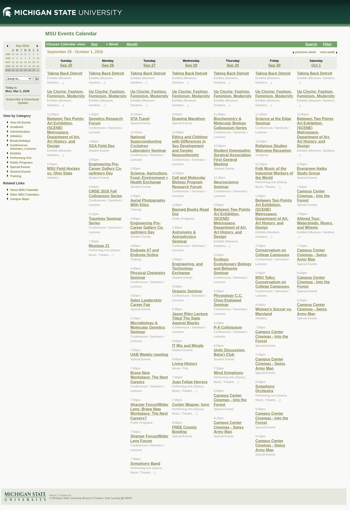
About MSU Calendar (24, 190)
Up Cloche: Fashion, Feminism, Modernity (66, 93)
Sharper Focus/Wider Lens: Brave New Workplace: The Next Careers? (149, 411)
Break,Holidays (20, 140)
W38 (8, 66)
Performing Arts (21, 158)
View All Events (20, 122)
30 (21, 54)
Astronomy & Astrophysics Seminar (184, 236)
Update (23, 103)
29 (17, 54)
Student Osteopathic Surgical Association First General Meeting (232, 157)
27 (21, 70)
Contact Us (64, 495)
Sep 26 (108, 65)
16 (33, 62)
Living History (184, 363)
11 (13, 62)
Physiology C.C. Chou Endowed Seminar (228, 300)
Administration (20, 131)
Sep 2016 (22, 45)
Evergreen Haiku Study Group (312, 170)
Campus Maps (19, 199)
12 (17, 62)
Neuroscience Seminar (226, 184)
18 (13, 66)
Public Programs (21, 162)
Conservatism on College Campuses (272, 252)
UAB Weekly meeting (149, 354)
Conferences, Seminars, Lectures (23, 147)
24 (38, 66)
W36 (8, 58)
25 (13, 70)
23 (33, 66)
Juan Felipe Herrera (189, 382)
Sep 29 (233, 65)
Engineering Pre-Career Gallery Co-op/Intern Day (105, 168)
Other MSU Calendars (24, 194)
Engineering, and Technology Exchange (187, 268)
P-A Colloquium (228, 327)
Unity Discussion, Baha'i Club (230, 352)
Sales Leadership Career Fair (146, 302)
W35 (8, 54)
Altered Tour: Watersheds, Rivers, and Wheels (315, 223)
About (52, 495)
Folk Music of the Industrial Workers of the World (274, 173)
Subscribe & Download (22, 99)
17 (38, 62)
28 (13, 54)
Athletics (16, 136)
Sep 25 (66, 65)
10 (38, 58)
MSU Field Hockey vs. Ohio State (63, 170)
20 (21, 66)
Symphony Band (145, 463)
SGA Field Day (102, 146)
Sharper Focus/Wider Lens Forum (149, 438)
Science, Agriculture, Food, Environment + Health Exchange (149, 177)
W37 (8, 62)
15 (29, 62)
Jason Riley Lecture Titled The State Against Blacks (190, 318)
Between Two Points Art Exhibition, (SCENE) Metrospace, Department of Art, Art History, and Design (65, 132)
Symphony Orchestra (265, 388)
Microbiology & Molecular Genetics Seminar (147, 327)
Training (15, 176)
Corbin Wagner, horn (190, 404)
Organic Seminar (187, 291)
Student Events (20, 171)
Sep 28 (191, 65)
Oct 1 (316, 65)
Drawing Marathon (188, 119)
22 (29, 66)
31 (25, 54)
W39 (8, 70)
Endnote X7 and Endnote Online (144, 252)
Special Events (20, 167)
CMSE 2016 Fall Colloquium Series (105, 193)
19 (17, 66)
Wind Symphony (228, 373)
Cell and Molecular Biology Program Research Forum (188, 182)
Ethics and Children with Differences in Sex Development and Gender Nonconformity (190, 146)
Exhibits (15, 153)
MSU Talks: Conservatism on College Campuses (272, 282)
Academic (16, 127)
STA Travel (140, 119)
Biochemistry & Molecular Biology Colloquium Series (230, 123)
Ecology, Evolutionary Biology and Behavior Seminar (233, 266)
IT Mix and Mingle (188, 345)
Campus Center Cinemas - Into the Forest (230, 400)
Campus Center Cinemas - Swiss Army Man (229, 427)
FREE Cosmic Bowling (184, 429)
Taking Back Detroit (64, 73)
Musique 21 (99, 246)
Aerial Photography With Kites (147, 202)
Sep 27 (149, 65)
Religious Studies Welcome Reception (273, 148)
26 (17, 70)
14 (25, 62)
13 (21, 62)
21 (25, 66)
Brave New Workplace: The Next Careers (149, 377)
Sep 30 (274, 65)
